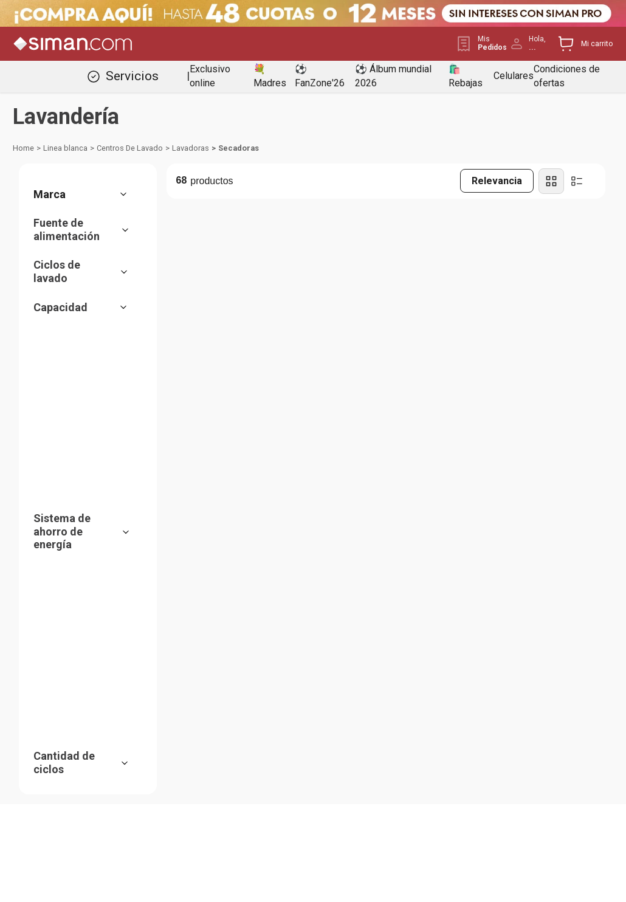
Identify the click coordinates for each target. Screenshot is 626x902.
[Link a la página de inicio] (23, 148)
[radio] (551, 181)
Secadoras (238, 148)
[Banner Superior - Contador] (313, 13)
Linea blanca (65, 148)
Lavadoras (190, 148)
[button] (86, 194)
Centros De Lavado (130, 148)
